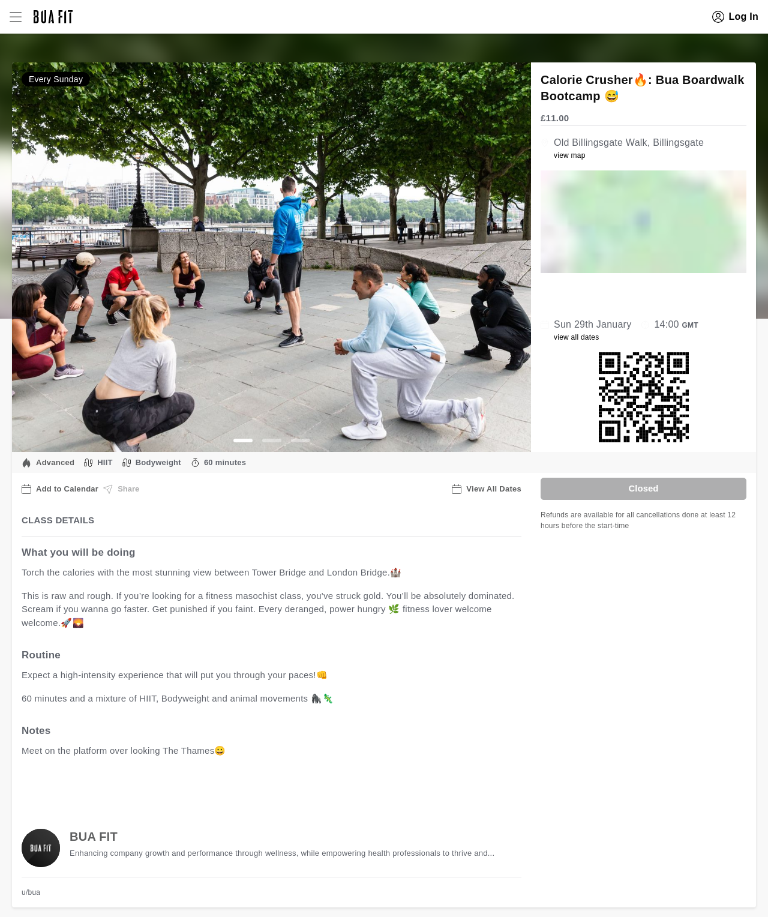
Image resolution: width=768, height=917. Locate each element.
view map (570, 155)
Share (121, 489)
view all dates (576, 337)
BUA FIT (94, 836)
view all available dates (265, 788)
